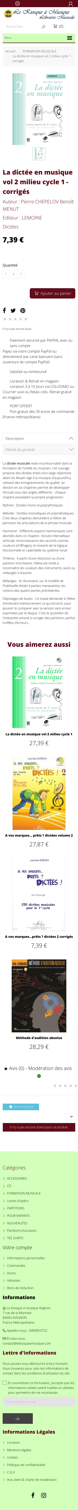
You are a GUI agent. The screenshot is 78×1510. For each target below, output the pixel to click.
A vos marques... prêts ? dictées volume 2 (39, 835)
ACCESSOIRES (17, 1178)
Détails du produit (20, 449)
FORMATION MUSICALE (24, 1193)
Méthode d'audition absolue (39, 1038)
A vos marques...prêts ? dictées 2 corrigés (39, 937)
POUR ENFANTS (18, 1216)
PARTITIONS (15, 1208)
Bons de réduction (20, 1288)
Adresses (13, 1280)
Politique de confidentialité (26, 1465)
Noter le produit (21, 1106)
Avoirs (11, 1273)
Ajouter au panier (52, 293)
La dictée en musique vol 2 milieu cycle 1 (39, 734)
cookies (12, 1457)
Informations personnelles (26, 1258)
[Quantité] (13, 274)
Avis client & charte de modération (32, 1480)
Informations (19, 1297)
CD (9, 1186)
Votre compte (17, 1247)
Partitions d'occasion (22, 1230)
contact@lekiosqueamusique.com (27, 1343)
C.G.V (11, 1472)
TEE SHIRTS (15, 1238)
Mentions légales (19, 1450)
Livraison (13, 1442)
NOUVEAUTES (17, 1223)
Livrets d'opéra (17, 1201)
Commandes (16, 1266)
